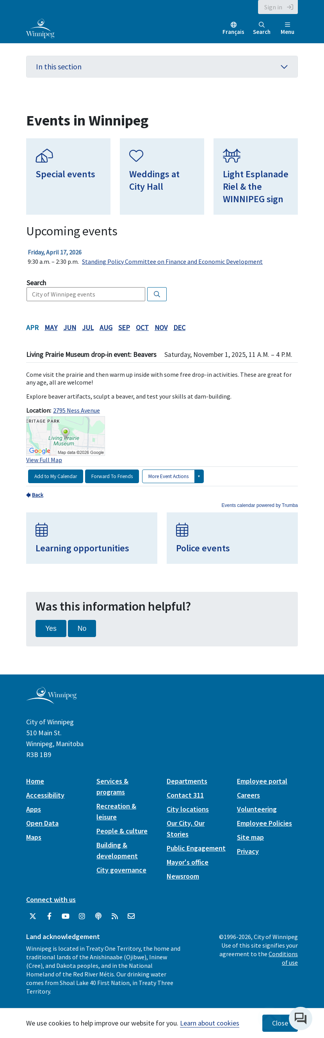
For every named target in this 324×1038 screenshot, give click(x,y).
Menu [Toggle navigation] (287, 28)
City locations (188, 809)
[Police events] (232, 538)
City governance (121, 869)
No (82, 628)
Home (35, 781)
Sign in (273, 7)
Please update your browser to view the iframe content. (162, 256)
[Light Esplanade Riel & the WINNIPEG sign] (256, 176)
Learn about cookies (209, 1023)
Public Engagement (196, 848)
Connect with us (51, 899)
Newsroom (183, 876)
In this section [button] (162, 66)
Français (233, 31)
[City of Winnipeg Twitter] (32, 916)
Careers (248, 795)
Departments (187, 781)
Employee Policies (264, 823)
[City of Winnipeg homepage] (51, 700)
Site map (250, 837)
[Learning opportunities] (91, 538)
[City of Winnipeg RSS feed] (114, 916)
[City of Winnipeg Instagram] (82, 916)
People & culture (122, 830)
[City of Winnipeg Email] (131, 916)
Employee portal (262, 781)
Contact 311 (185, 795)
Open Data (42, 823)
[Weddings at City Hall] (162, 176)
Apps (33, 809)
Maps (33, 837)
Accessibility (45, 795)
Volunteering (257, 809)
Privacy (248, 851)
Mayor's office (187, 862)
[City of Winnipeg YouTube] (65, 916)
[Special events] (68, 176)
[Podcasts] (98, 916)
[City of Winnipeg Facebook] (49, 916)
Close (280, 1023)
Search (262, 28)
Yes (51, 628)
